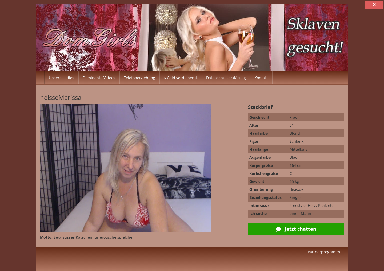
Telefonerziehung (139, 77)
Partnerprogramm (324, 251)
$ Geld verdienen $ (181, 77)
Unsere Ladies (61, 77)
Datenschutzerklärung (226, 77)
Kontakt (261, 77)
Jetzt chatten (296, 229)
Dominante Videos (99, 77)
